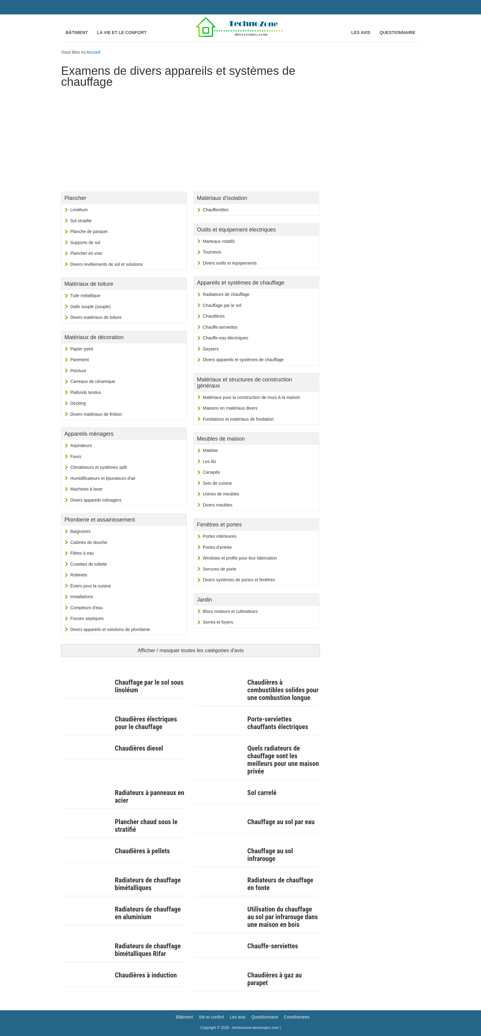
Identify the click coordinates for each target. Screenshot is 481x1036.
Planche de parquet (88, 231)
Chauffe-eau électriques (225, 337)
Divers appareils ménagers (95, 500)
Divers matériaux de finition (96, 414)
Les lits (209, 461)
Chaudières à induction (146, 975)
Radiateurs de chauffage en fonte (280, 884)
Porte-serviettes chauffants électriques (277, 723)
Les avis (360, 32)
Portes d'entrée (217, 547)
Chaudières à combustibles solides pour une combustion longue (282, 690)
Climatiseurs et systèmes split (98, 467)
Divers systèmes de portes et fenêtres (239, 579)
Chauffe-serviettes (220, 327)
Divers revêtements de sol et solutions (106, 264)
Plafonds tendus (85, 392)
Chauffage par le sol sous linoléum (149, 686)
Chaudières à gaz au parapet (274, 979)
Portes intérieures (220, 536)
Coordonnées (297, 1017)
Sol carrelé (261, 793)
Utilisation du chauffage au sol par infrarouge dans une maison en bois (282, 916)
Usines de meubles (221, 493)
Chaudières (214, 316)
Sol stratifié (80, 220)
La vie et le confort (121, 32)
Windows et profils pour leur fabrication (240, 558)
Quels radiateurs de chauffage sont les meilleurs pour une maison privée (283, 759)
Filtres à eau (82, 553)
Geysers (211, 348)
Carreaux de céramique (92, 381)
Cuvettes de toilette (88, 564)
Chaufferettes (216, 209)
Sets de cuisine (217, 483)
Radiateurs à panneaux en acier (149, 796)
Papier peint (81, 348)
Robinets (78, 574)
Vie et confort (211, 1017)
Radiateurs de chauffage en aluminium (148, 913)
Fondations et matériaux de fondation (238, 419)
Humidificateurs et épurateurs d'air (103, 478)
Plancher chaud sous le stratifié (146, 825)
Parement (79, 359)
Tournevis (212, 252)
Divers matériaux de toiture (95, 317)
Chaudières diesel (139, 748)
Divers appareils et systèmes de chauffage (243, 359)
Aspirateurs (81, 445)
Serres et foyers (218, 622)
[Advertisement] (190, 138)
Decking (78, 403)
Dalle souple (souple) (90, 306)
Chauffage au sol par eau (280, 822)
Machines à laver (86, 489)
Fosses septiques (87, 618)
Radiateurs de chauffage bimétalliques (148, 884)
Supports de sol (85, 242)
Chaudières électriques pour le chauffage (146, 723)
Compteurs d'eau (86, 607)
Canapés (211, 472)
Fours (75, 456)
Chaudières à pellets (142, 851)
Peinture (78, 370)
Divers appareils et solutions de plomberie (110, 629)
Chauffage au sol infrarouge (270, 854)
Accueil (93, 52)
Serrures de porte (219, 569)
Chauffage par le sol (222, 305)
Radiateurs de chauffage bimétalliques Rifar (148, 950)
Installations (81, 596)
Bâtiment (77, 32)
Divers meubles (217, 505)
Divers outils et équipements (230, 263)
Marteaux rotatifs (219, 241)
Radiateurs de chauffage (226, 294)
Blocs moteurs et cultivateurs (230, 611)
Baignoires (80, 531)
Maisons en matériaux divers (230, 408)
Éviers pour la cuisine (90, 585)
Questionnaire (397, 32)
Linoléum (79, 209)
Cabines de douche (88, 542)
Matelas (210, 450)
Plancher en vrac (86, 253)
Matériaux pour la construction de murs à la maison (251, 397)
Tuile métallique (85, 295)
